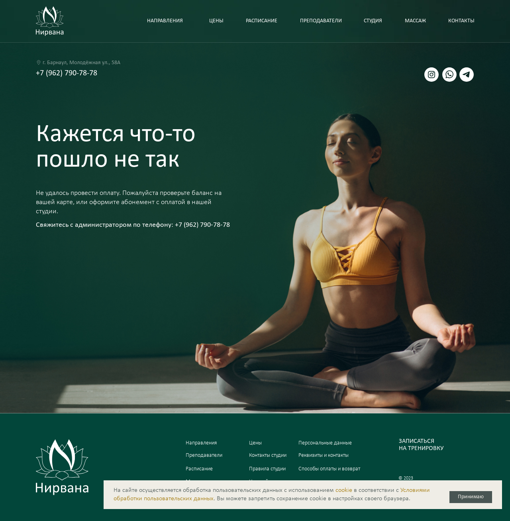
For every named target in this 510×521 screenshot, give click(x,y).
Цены (216, 21)
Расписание (261, 21)
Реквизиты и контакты (323, 455)
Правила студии (267, 469)
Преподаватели (321, 21)
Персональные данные (325, 443)
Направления (201, 443)
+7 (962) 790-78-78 (66, 73)
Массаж (415, 21)
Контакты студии (267, 455)
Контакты (461, 21)
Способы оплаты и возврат (329, 469)
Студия (373, 21)
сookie (343, 490)
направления (165, 21)
